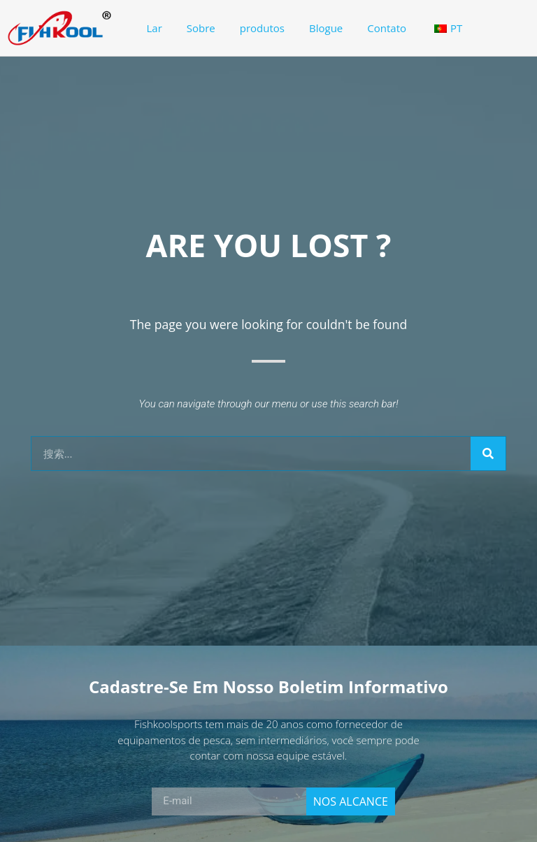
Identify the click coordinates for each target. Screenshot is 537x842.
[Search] (488, 453)
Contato (386, 28)
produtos (262, 28)
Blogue (326, 28)
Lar (154, 28)
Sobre (201, 28)
